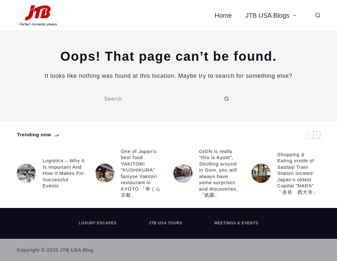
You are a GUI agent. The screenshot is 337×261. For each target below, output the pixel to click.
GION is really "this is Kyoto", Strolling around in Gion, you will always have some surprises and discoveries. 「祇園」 (218, 173)
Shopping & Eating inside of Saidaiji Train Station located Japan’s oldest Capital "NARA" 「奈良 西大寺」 (297, 173)
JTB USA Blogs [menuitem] (271, 15)
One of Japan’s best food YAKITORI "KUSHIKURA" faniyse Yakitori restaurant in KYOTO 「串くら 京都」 (142, 173)
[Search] (317, 15)
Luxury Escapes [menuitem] (98, 223)
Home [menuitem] (223, 15)
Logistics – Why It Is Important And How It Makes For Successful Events (63, 173)
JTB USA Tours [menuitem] (165, 223)
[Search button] (226, 99)
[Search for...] (162, 99)
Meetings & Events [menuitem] (236, 223)
